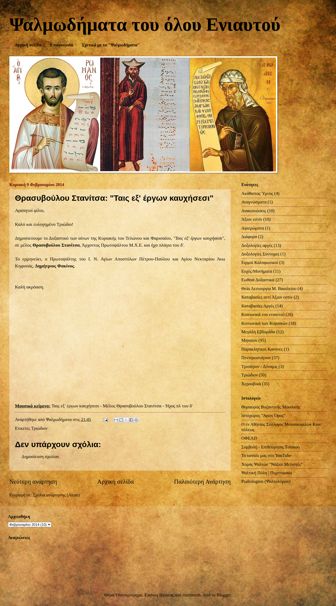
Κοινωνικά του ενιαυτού (263, 314)
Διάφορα (249, 236)
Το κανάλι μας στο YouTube (266, 455)
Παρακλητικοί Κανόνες (262, 349)
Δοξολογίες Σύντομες (260, 253)
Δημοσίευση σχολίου (40, 456)
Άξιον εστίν (251, 219)
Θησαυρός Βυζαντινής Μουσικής (270, 407)
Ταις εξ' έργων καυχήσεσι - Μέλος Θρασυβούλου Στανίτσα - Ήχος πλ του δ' (122, 405)
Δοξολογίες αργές (257, 245)
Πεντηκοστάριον (256, 357)
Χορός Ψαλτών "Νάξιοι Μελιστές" (272, 464)
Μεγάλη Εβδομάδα (258, 331)
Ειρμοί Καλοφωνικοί (259, 262)
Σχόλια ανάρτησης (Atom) (56, 494)
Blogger (223, 594)
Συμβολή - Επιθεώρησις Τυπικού (270, 447)
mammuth (192, 594)
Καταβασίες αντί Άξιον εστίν (267, 297)
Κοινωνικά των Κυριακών (264, 323)
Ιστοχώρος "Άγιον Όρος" (263, 415)
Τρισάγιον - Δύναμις (259, 366)
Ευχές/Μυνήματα (256, 271)
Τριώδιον (39, 428)
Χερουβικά (251, 383)
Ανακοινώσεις (253, 210)
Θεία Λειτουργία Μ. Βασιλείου (269, 288)
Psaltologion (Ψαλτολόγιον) (265, 481)
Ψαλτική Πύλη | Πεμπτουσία (266, 472)
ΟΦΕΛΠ (249, 438)
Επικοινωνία (61, 45)
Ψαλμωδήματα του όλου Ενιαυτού (144, 24)
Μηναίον (249, 340)
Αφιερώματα (252, 228)
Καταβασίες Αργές (257, 305)
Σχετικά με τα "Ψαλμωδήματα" (111, 45)
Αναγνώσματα (253, 201)
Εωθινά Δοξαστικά (257, 279)
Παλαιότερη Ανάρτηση (202, 481)
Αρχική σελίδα (28, 45)
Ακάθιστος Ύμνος (257, 193)
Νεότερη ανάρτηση (33, 481)
